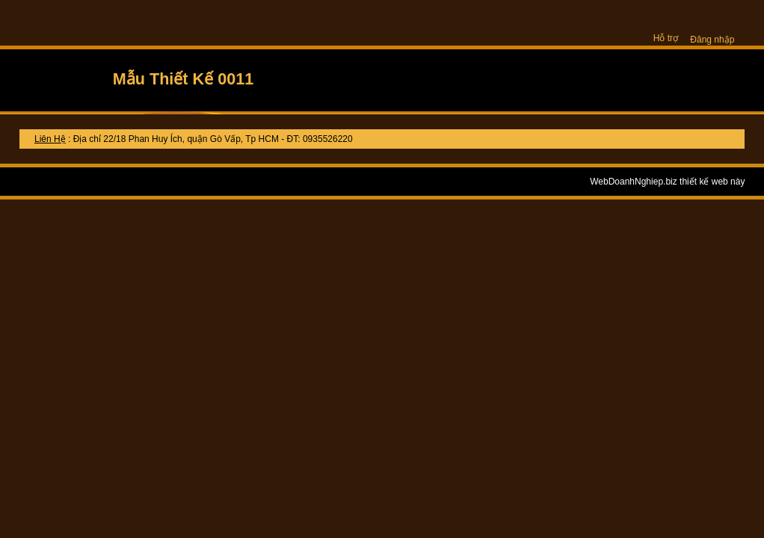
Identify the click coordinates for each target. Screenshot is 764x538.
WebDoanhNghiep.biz (633, 181)
